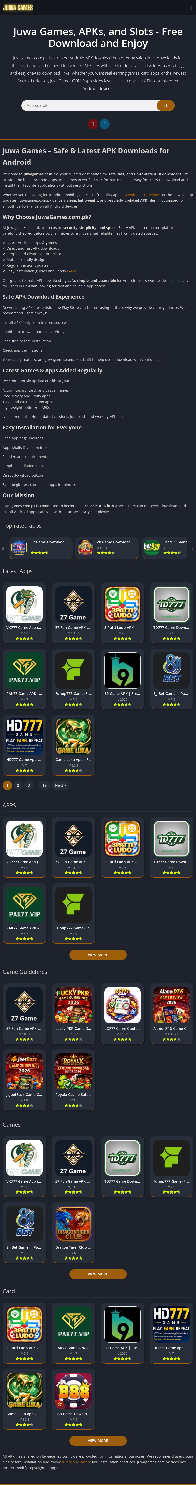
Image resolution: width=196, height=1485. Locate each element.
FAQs (71, 271)
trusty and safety (76, 1461)
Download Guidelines (142, 194)
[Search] (98, 105)
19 (44, 785)
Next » (60, 785)
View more (98, 954)
